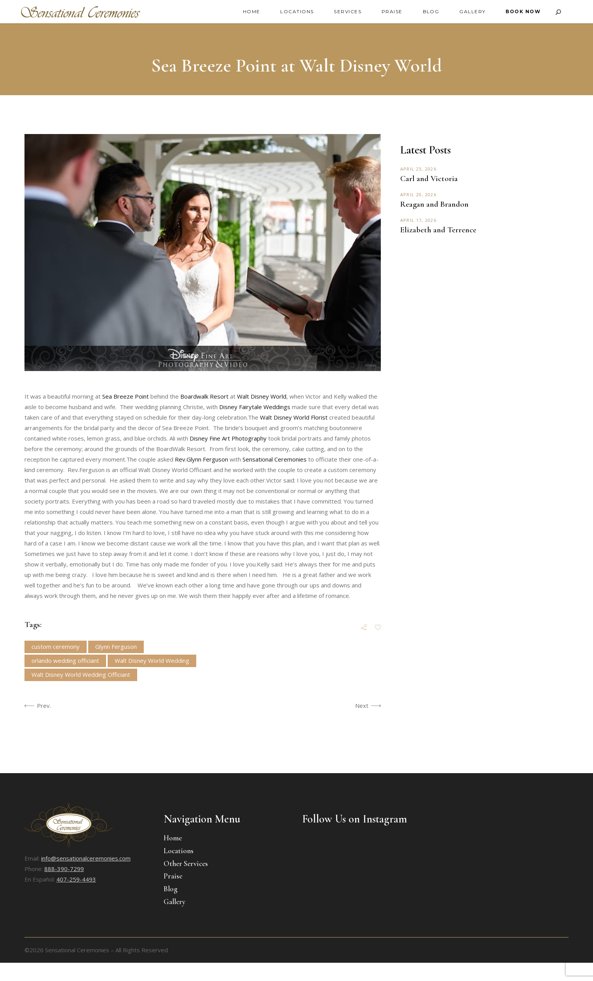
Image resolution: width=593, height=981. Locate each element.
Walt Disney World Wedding (152, 660)
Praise (173, 875)
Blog (171, 888)
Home (173, 837)
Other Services (186, 863)
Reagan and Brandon (434, 204)
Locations (179, 850)
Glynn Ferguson (116, 646)
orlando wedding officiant (65, 660)
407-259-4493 (76, 879)
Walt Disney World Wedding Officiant (80, 674)
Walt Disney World (261, 396)
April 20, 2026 (418, 194)
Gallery (174, 901)
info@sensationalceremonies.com (86, 858)
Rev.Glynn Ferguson (201, 459)
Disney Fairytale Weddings (254, 407)
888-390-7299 (64, 869)
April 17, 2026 (418, 220)
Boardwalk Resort (204, 396)
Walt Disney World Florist (294, 417)
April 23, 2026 (418, 169)
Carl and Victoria (429, 178)
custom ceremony (55, 646)
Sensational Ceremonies (274, 459)
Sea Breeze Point (125, 396)
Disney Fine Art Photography (228, 438)
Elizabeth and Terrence (438, 230)
